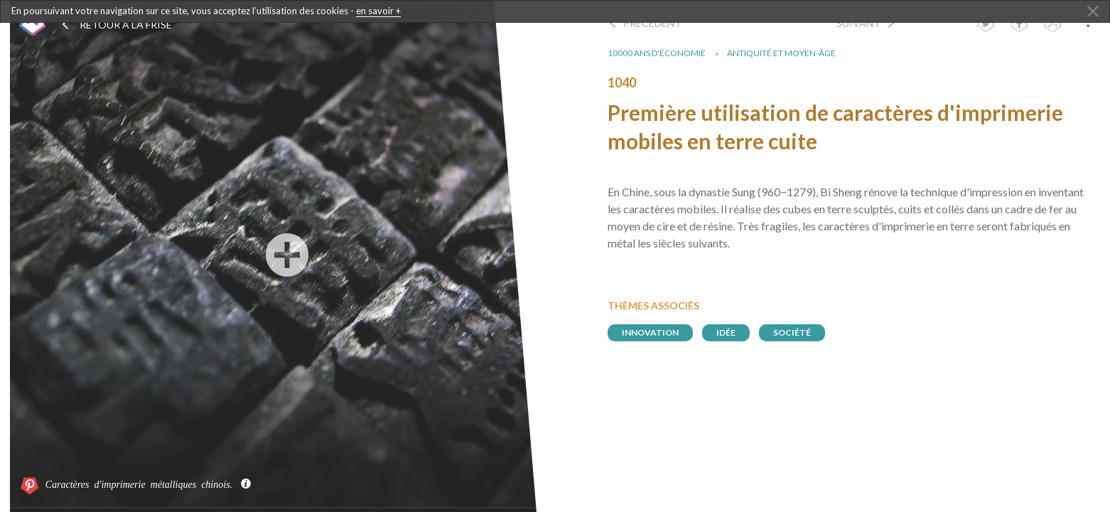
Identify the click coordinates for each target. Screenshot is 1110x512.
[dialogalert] (555, 11)
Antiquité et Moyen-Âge (788, 53)
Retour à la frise (116, 24)
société (799, 332)
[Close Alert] (1093, 12)
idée (733, 332)
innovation (657, 332)
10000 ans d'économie (664, 53)
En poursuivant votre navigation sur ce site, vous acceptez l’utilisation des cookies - (206, 11)
